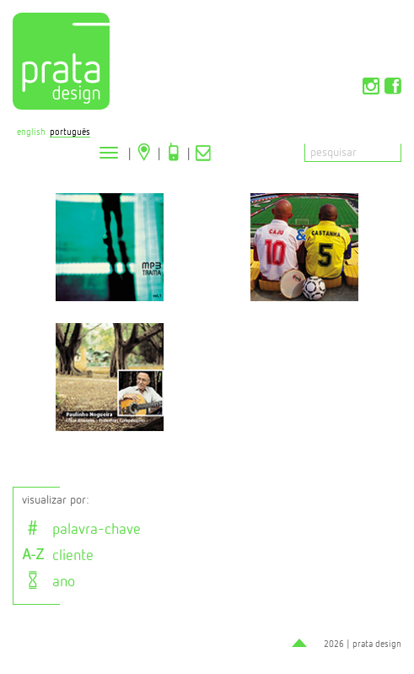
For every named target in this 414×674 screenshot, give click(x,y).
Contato (203, 152)
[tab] (211, 528)
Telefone (174, 152)
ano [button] (48, 582)
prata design (376, 644)
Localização (144, 152)
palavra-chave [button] (81, 529)
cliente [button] (58, 555)
